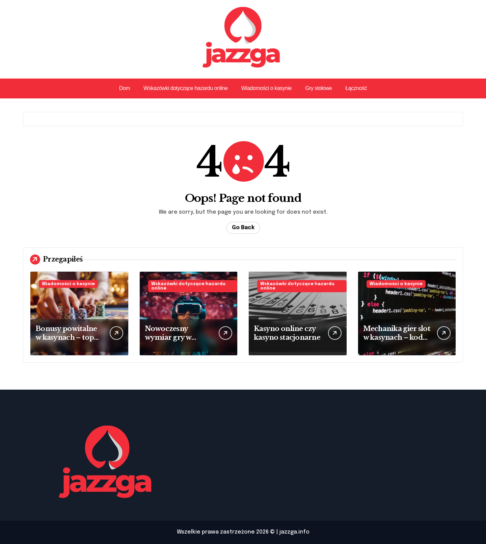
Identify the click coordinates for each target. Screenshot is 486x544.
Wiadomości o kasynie (266, 88)
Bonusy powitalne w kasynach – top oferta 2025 (66, 337)
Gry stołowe (318, 88)
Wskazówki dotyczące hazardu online (185, 88)
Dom (124, 88)
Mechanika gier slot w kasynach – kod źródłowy (396, 337)
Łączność (356, 88)
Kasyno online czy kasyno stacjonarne (287, 333)
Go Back (243, 228)
